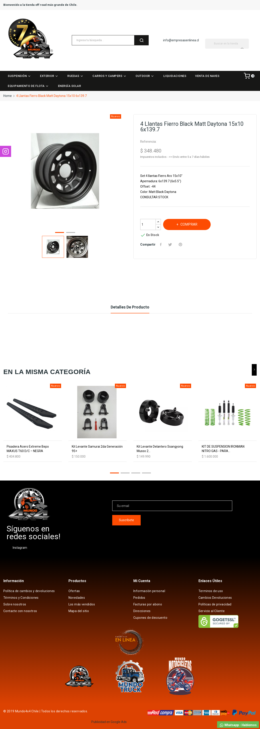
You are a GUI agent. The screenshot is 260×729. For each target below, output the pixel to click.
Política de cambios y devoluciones (29, 591)
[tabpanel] (65, 171)
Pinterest (181, 244)
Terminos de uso (210, 591)
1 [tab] (59, 233)
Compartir (161, 244)
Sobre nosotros (14, 604)
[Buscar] (227, 44)
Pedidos (139, 597)
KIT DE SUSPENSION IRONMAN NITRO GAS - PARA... (223, 449)
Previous (5, 171)
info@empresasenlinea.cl (181, 40)
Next (125, 171)
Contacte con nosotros (20, 611)
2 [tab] (70, 233)
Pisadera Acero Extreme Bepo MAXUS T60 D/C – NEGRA (28, 449)
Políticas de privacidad (215, 604)
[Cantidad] (148, 224)
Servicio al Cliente (211, 611)
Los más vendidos (81, 604)
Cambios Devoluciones (215, 597)
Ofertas (74, 591)
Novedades (76, 597)
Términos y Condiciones (21, 597)
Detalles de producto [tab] (130, 307)
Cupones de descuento (150, 617)
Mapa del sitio (78, 611)
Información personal (149, 591)
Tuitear (170, 244)
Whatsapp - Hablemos (238, 725)
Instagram (20, 547)
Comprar (188, 224)
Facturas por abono (147, 604)
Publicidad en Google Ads (109, 722)
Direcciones (141, 611)
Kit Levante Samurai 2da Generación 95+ (97, 449)
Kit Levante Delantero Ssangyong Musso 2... (160, 449)
